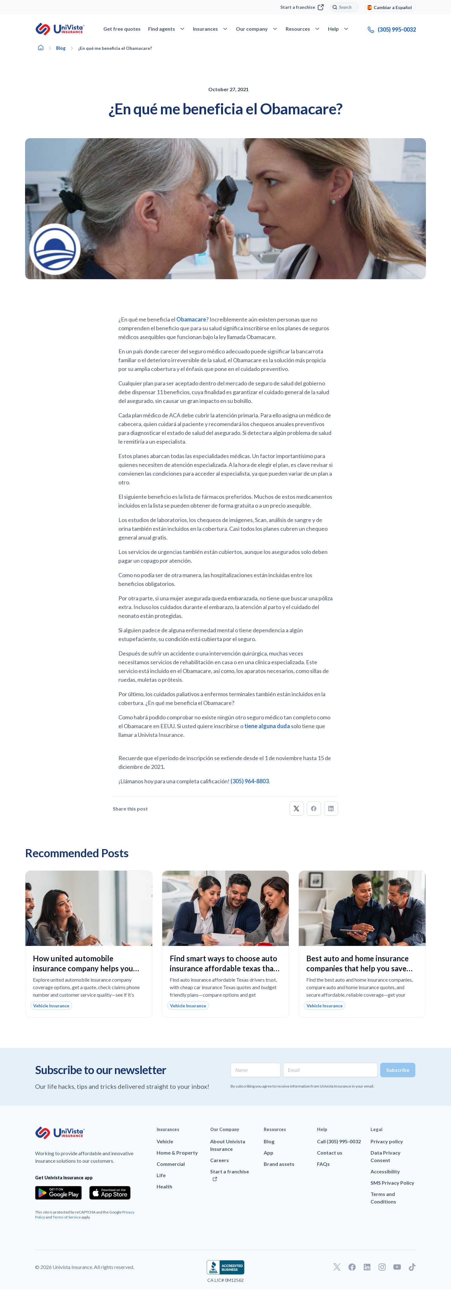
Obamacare (191, 319)
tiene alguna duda (267, 726)
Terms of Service (67, 1217)
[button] (297, 808)
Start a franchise (302, 7)
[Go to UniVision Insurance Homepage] (60, 29)
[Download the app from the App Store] (110, 1193)
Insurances (168, 1129)
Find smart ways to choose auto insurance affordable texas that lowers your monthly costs (223, 968)
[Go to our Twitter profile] (337, 1267)
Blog (61, 48)
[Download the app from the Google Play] (58, 1193)
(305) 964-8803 (250, 781)
